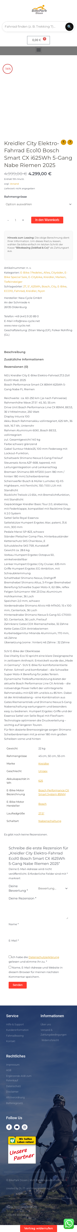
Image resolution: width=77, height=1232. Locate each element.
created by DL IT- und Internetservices (28, 1188)
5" (29, 286)
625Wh (35, 286)
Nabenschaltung (49, 821)
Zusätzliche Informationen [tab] (24, 359)
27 (24, 286)
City (53, 286)
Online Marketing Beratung (21, 1206)
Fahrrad (19, 291)
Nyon (41, 291)
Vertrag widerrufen (38, 1228)
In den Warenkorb (47, 220)
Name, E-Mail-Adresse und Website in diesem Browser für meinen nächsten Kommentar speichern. (36, 972)
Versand (14, 183)
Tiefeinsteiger (13, 281)
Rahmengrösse (15, 196)
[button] (38, 49)
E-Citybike (35, 277)
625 (40, 780)
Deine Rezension (22, 898)
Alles (47, 272)
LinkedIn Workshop (17, 1214)
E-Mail (14, 940)
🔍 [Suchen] (69, 27)
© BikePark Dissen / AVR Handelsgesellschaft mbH (36, 1180)
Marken (60, 277)
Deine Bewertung (18, 888)
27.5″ (41, 813)
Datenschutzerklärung (44, 957)
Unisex (42, 771)
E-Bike (62, 286)
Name (14, 924)
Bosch (46, 286)
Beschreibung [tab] (14, 352)
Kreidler (49, 277)
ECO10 (8, 291)
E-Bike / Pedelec (31, 272)
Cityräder (57, 272)
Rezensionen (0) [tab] (16, 366)
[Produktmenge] (15, 220)
